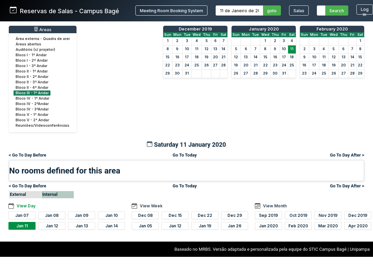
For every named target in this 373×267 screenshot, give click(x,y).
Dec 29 (234, 215)
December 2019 (195, 29)
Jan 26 (234, 225)
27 (215, 65)
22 (167, 65)
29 (167, 73)
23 (177, 65)
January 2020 (264, 29)
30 (177, 73)
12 (206, 49)
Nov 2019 (328, 215)
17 (187, 57)
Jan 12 (52, 225)
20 (215, 57)
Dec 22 (205, 215)
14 (223, 49)
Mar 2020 (328, 225)
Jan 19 (205, 225)
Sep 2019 (268, 215)
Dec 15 (175, 215)
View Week (151, 205)
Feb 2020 (298, 225)
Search (336, 10)
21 (223, 57)
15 (168, 57)
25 (196, 65)
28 (223, 65)
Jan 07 (22, 215)
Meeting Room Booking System (171, 10)
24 (186, 65)
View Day (26, 205)
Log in (365, 11)
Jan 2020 (268, 225)
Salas (298, 10)
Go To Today (185, 155)
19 (206, 57)
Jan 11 (22, 225)
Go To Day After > (347, 155)
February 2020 (332, 29)
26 (206, 65)
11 (196, 49)
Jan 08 (52, 215)
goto (272, 10)
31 (187, 73)
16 (177, 57)
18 (197, 57)
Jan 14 (111, 225)
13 (215, 49)
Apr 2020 (358, 225)
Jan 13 (81, 225)
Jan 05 (145, 225)
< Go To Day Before (27, 155)
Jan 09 (81, 215)
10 (187, 49)
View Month (275, 205)
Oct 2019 (298, 215)
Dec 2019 (357, 215)
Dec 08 (145, 215)
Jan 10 (111, 215)
